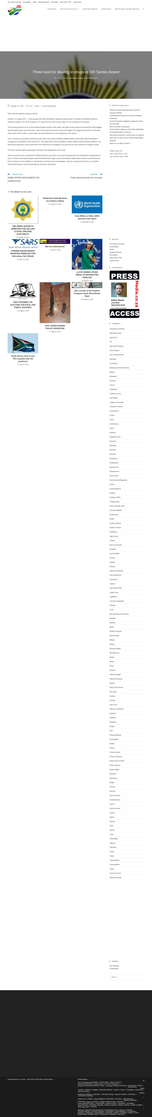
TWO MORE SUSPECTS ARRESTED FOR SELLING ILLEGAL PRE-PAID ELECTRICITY (23, 230)
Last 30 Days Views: (117, 156)
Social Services (115, 808)
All (31, 106)
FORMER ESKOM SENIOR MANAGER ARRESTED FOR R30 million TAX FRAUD (23, 253)
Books (102, 1085)
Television (113, 847)
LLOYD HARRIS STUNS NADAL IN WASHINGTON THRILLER (87, 275)
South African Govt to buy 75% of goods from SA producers (23, 358)
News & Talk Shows (116, 687)
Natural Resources (116, 679)
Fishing (130, 1113)
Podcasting (81, 1102)
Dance (112, 428)
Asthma (116, 1090)
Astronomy (95, 1102)
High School (114, 536)
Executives (108, 1113)
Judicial (112, 584)
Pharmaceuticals (115, 735)
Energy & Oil (114, 467)
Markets (112, 623)
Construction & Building (85, 1096)
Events (112, 484)
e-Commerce (131, 1111)
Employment (114, 463)
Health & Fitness (115, 523)
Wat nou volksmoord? (55, 247)
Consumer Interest (116, 406)
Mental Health (114, 636)
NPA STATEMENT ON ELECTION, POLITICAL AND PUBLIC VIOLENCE (23, 305)
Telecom (112, 843)
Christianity (121, 1103)
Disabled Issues (115, 437)
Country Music (104, 1082)
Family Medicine (115, 489)
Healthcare (113, 532)
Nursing (112, 696)
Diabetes (113, 432)
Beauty (112, 372)
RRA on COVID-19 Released (119, 127)
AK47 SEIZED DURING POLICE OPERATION (55, 327)
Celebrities (113, 389)
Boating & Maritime (111, 1105)
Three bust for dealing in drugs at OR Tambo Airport (80, 78)
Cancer (112, 385)
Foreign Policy (114, 502)
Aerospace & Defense (117, 329)
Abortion (81, 1090)
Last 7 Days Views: (116, 154)
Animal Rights (114, 350)
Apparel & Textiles (120, 1094)
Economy (113, 441)
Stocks (112, 830)
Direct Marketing (120, 1111)
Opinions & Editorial (116, 709)
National (112, 670)
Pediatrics (113, 722)
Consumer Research (97, 1111)
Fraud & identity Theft (117, 506)
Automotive (113, 363)
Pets (111, 730)
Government (114, 515)
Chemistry (120, 1102)
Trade (112, 856)
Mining (112, 644)
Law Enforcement (49, 106)
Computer (94, 1107)
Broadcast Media (43, 2)
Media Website (82, 1079)
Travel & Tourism (115, 873)
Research (113, 774)
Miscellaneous (114, 653)
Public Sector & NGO (117, 761)
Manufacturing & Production (119, 614)
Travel (112, 869)
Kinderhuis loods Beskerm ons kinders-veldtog (55, 199)
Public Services (115, 765)
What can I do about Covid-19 (120, 143)
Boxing (127, 1105)
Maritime (113, 618)
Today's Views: (115, 151)
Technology (113, 839)
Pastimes (113, 718)
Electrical (113, 454)
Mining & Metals (115, 648)
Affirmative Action (115, 333)
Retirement (113, 778)
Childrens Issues (115, 394)
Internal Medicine (115, 575)
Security (112, 791)
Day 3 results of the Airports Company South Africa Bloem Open (87, 293)
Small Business (115, 800)
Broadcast (113, 376)
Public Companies (116, 756)
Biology (102, 1102)
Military (112, 640)
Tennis (112, 851)
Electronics (121, 1114)
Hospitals (113, 549)
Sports (112, 817)
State (111, 826)
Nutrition (112, 700)
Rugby (112, 782)
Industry (112, 566)
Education (113, 445)
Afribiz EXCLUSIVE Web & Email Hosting (39, 1079)
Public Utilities (114, 769)
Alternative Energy (107, 1094)
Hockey (112, 540)
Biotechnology (111, 1102)
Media (35, 2)
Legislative (113, 597)
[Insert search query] (127, 977)
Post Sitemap (114, 966)
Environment (114, 476)
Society (112, 813)
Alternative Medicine (117, 346)
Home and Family (116, 545)
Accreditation (27, 2)
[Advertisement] (76, 33)
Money (112, 661)
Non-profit (113, 692)
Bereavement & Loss (111, 1110)
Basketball (92, 1105)
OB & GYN (113, 705)
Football (139, 1105)
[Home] (55, 78)
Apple (87, 1107)
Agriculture (113, 337)
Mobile (112, 657)
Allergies (95, 1090)
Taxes (112, 834)
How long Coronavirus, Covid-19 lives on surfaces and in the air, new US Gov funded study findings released (127, 138)
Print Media (54, 2)
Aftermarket (89, 1084)
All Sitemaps (114, 968)
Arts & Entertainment (117, 355)
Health (112, 519)
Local (111, 610)
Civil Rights (113, 398)
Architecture (131, 1094)
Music (112, 666)
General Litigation (116, 510)
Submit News (77, 2)
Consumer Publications (111, 1084)
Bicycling (100, 1105)
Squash (112, 821)
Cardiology (129, 1090)
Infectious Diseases (116, 571)
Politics (112, 744)
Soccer (112, 804)
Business (113, 381)
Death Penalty (82, 1114)
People (112, 726)
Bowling (120, 1105)
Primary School (115, 752)
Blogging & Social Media (106, 1099)
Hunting (112, 558)
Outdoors (113, 713)
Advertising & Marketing (91, 1085)
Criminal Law (114, 424)
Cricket (112, 415)
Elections (113, 450)
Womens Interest (115, 877)
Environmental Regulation (118, 480)
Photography (114, 739)
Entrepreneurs (114, 471)
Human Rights (114, 553)
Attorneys (113, 359)
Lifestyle (112, 605)
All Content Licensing (14, 2)
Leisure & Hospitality (117, 601)
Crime (36, 106)
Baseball (85, 1105)
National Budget (115, 674)
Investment (113, 579)
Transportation (114, 860)
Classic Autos (98, 1084)
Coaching (129, 1110)
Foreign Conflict (115, 497)
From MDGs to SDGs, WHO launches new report (87, 217)
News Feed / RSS (65, 2)
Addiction (88, 1090)
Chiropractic (138, 1090)
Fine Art (118, 1082)
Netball (112, 683)
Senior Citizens (115, 795)
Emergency (113, 458)
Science (112, 787)
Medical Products (115, 631)
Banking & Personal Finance (119, 368)
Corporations (114, 411)
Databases (113, 1114)
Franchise (123, 1113)
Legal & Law (114, 592)
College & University (117, 402)
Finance (112, 493)
